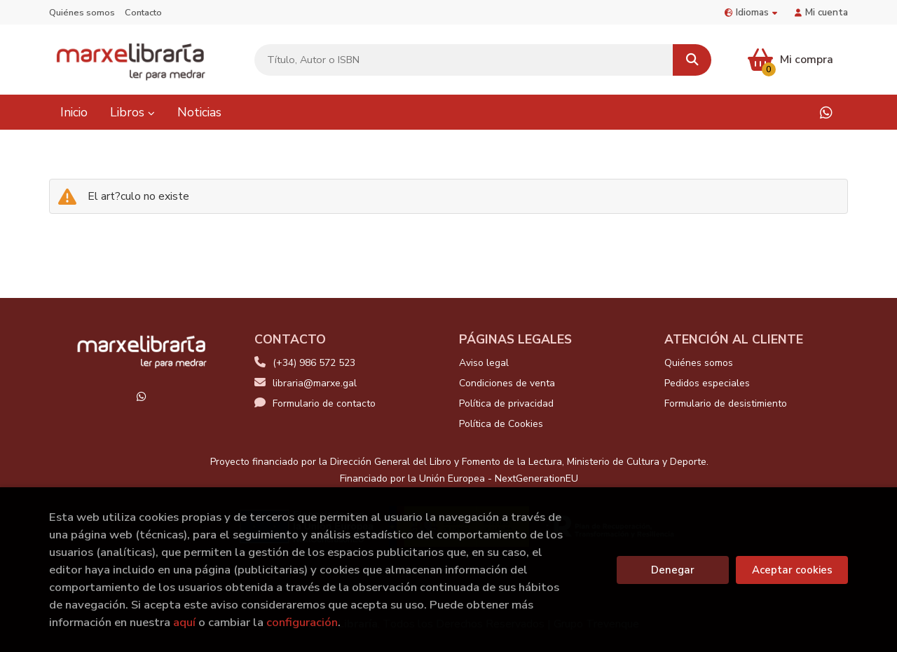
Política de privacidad (506, 403)
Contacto (143, 12)
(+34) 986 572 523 (314, 362)
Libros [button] (132, 112)
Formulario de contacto (315, 403)
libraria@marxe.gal (305, 383)
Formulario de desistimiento (725, 403)
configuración (302, 622)
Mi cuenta (821, 12)
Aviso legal (484, 362)
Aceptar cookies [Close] (792, 570)
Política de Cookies (501, 423)
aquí (184, 622)
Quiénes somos (82, 12)
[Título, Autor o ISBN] (463, 60)
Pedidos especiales (707, 383)
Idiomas (751, 12)
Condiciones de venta (507, 383)
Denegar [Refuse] (672, 570)
